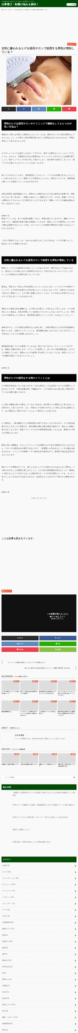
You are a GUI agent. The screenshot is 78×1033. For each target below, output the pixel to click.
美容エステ (7, 591)
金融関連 (7, 1012)
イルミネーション (9, 877)
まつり (6, 871)
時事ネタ (6, 971)
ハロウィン (7, 895)
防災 (5, 1018)
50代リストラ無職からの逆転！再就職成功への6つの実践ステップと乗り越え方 (36, 809)
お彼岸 (5, 865)
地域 (5, 942)
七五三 (5, 912)
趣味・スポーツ (9, 1006)
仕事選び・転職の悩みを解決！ (20, 4)
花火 (5, 1000)
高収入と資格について (15, 833)
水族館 (5, 977)
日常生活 (7, 959)
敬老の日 (6, 953)
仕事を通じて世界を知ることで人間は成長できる (25, 846)
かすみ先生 (19, 735)
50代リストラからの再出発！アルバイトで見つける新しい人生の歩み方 (33, 821)
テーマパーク (8, 889)
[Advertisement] (39, 26)
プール (5, 906)
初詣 (5, 930)
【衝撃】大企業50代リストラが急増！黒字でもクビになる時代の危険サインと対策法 (38, 797)
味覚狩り (7, 936)
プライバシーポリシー (9, 1029)
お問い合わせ (23, 1029)
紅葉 (5, 989)
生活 (5, 983)
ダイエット (8, 883)
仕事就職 (7, 918)
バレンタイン (8, 900)
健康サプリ (7, 924)
